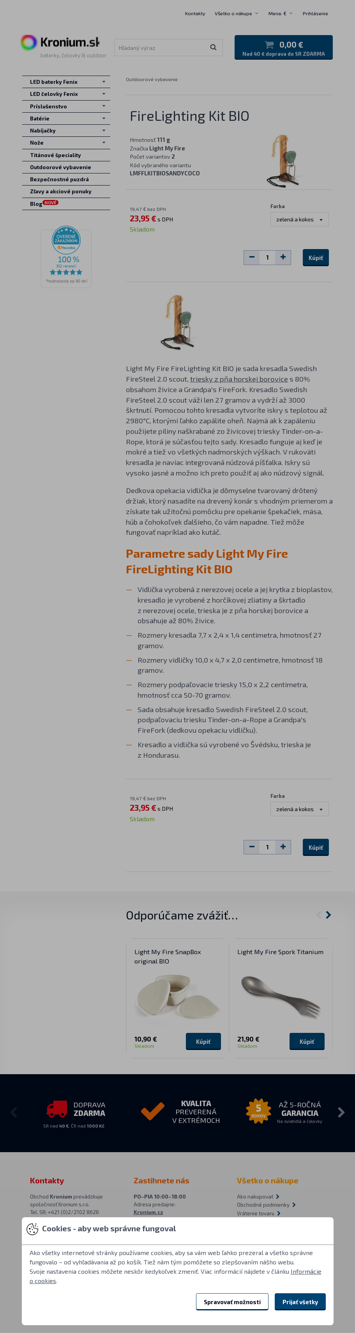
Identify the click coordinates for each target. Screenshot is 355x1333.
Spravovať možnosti (232, 1301)
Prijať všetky (300, 1301)
